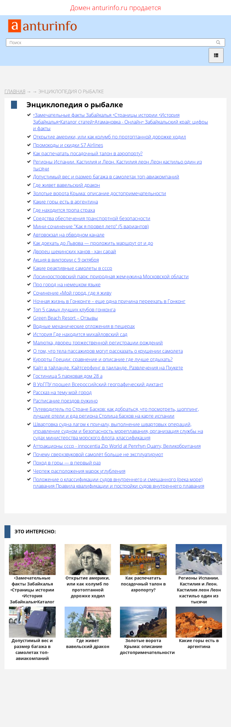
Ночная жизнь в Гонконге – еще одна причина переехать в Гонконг (109, 301)
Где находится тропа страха (64, 210)
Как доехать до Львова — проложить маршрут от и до (93, 243)
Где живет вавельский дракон (66, 185)
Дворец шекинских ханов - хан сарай (74, 251)
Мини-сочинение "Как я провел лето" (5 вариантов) (91, 226)
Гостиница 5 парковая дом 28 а (67, 376)
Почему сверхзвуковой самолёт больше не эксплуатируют (98, 454)
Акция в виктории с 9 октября (66, 260)
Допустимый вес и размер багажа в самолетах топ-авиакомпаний (106, 176)
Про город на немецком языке (67, 284)
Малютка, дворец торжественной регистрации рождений (98, 342)
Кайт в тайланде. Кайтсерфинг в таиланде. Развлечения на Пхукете (108, 367)
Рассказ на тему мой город (62, 392)
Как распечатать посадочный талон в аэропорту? (88, 153)
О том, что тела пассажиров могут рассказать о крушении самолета (108, 351)
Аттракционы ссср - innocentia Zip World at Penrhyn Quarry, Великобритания (117, 446)
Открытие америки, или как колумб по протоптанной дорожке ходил (109, 136)
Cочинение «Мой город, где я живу (72, 293)
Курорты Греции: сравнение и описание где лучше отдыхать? (103, 359)
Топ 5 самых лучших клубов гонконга (74, 309)
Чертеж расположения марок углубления (79, 471)
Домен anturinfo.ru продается (115, 7)
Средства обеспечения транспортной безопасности (91, 218)
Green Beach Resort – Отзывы (65, 318)
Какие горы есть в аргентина (65, 201)
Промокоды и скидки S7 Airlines (68, 145)
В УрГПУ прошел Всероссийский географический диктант (98, 384)
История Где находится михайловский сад (80, 334)
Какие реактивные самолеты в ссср (72, 268)
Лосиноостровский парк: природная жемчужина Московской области (111, 276)
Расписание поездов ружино (65, 400)
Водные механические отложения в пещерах (84, 326)
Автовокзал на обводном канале (68, 235)
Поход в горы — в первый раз (67, 462)
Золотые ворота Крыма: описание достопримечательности (99, 193)
